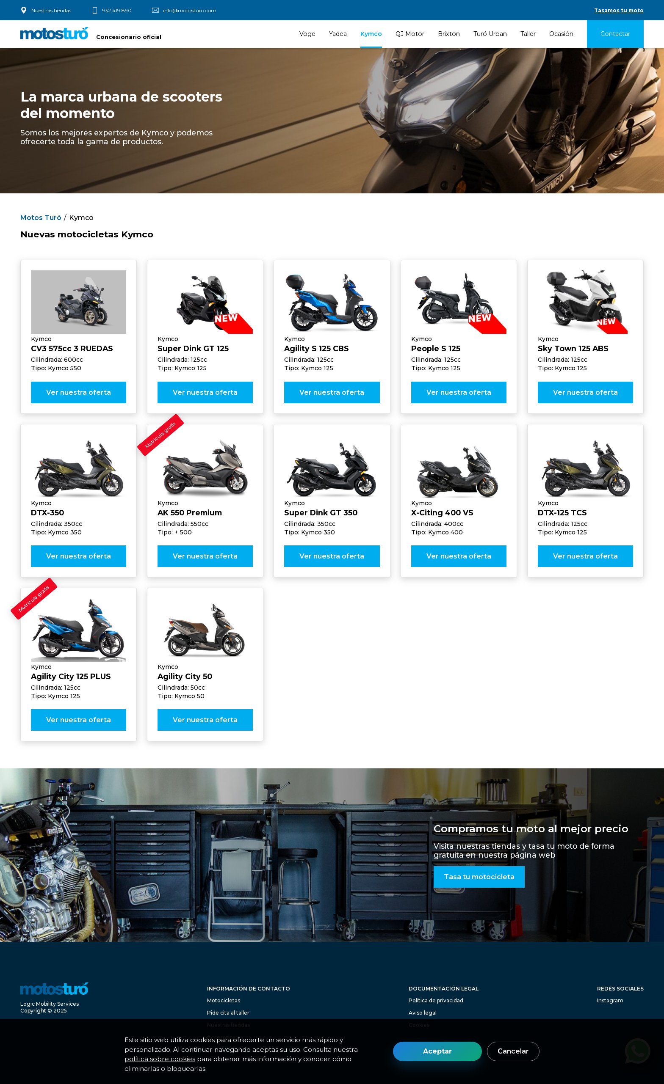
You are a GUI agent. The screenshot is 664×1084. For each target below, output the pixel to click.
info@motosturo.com (189, 10)
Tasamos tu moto (619, 10)
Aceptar (437, 1051)
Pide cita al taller (228, 1013)
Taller (528, 34)
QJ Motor (410, 34)
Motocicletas (223, 1000)
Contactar (615, 34)
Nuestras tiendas (51, 10)
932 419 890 (117, 10)
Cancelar (513, 1051)
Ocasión (561, 34)
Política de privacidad (436, 1000)
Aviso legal (423, 1013)
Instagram (610, 1000)
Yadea (338, 34)
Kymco (371, 34)
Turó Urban (490, 34)
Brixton (449, 34)
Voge (307, 34)
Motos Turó (40, 218)
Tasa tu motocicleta (479, 877)
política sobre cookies (160, 1059)
